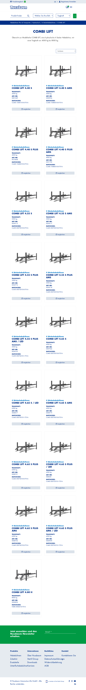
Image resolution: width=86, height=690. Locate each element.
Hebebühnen (15, 655)
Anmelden (72, 2)
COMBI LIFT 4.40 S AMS (59, 88)
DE (55, 2)
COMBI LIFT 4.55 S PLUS (25, 275)
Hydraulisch (36, 23)
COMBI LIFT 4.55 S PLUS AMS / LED (25, 340)
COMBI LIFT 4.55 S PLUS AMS (59, 276)
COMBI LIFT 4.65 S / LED (25, 403)
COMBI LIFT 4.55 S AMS (59, 213)
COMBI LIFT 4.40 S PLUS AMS (59, 150)
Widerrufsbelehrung (53, 662)
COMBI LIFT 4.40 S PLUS (25, 149)
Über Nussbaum (34, 655)
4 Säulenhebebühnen (49, 23)
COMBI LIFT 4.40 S (22, 88)
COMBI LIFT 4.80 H (22, 592)
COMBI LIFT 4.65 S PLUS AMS (25, 529)
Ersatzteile (14, 662)
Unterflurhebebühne (18, 665)
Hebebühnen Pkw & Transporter (20, 23)
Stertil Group (32, 659)
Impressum (48, 655)
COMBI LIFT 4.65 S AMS (59, 403)
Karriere (30, 665)
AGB (46, 665)
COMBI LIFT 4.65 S (56, 339)
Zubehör (13, 659)
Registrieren (65, 2)
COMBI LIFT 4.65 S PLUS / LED (59, 465)
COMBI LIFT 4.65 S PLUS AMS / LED (59, 529)
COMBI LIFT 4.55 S (22, 213)
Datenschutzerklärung (53, 659)
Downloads (32, 662)
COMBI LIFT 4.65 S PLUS (25, 464)
